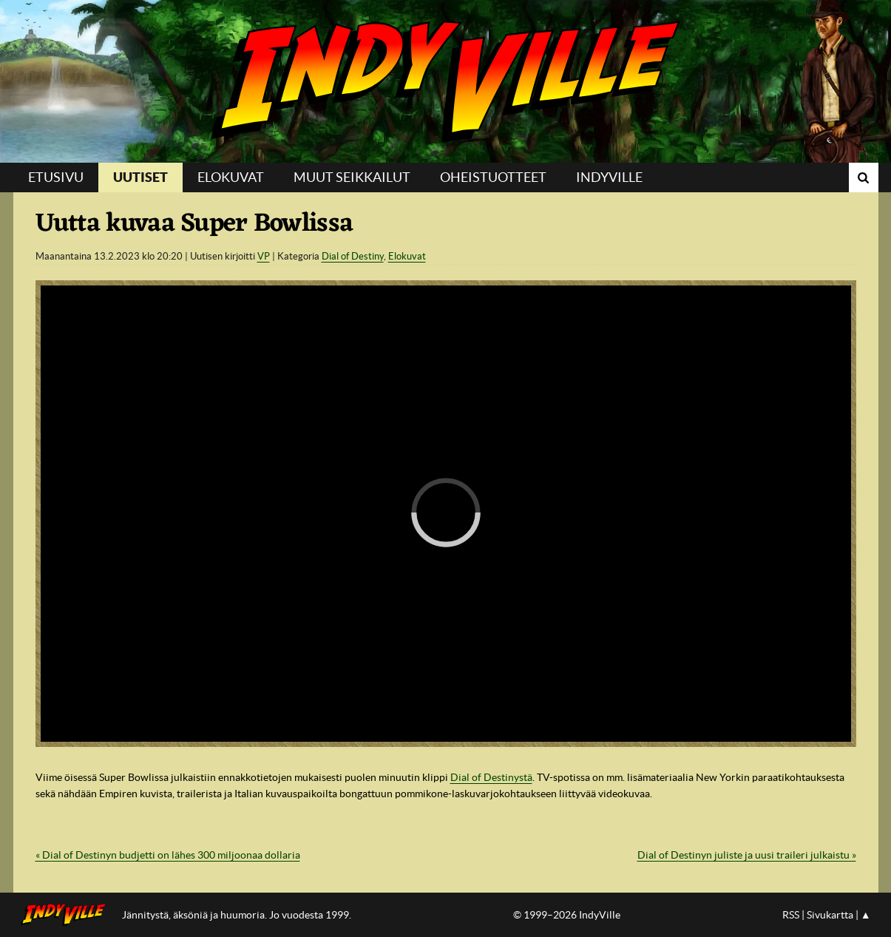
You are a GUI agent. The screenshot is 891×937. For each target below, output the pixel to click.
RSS (790, 915)
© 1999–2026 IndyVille (566, 915)
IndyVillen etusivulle (68, 915)
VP (263, 256)
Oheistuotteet (493, 177)
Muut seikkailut (352, 177)
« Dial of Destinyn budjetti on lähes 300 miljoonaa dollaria (167, 855)
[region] (446, 513)
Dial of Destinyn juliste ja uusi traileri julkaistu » (746, 855)
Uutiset (140, 177)
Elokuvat (230, 177)
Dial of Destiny (353, 256)
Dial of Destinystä (491, 777)
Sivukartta (830, 915)
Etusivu (56, 177)
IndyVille (445, 81)
